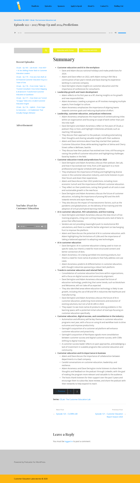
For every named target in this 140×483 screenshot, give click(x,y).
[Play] (15, 33)
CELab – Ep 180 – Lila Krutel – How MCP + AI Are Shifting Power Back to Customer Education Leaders (30, 70)
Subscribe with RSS (91, 50)
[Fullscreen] (45, 226)
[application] (70, 33)
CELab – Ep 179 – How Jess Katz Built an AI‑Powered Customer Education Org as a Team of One (30, 80)
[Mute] (116, 33)
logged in (69, 441)
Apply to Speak (82, 6)
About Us (95, 6)
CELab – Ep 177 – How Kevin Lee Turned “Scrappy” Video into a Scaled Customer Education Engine (30, 101)
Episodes (57, 6)
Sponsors (69, 6)
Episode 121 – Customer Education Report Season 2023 (108, 415)
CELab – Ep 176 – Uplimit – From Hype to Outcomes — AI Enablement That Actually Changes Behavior (31, 110)
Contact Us (106, 6)
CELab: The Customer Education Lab (44, 20)
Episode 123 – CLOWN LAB (67, 413)
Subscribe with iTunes (65, 50)
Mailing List (119, 6)
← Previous (61, 391)
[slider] (122, 33)
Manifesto (46, 6)
